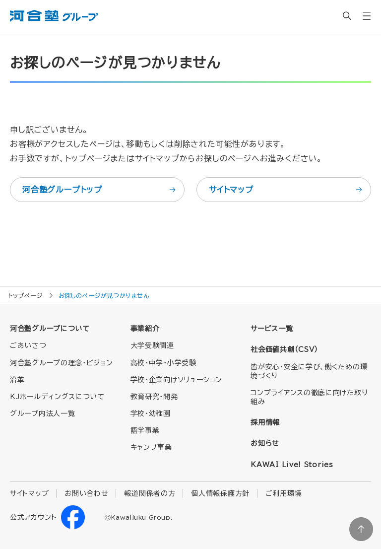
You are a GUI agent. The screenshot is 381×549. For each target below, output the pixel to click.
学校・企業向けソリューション (176, 379)
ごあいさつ (28, 345)
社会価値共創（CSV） (284, 349)
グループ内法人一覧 (42, 413)
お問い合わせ (86, 493)
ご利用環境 (283, 493)
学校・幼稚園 (150, 413)
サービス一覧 (272, 328)
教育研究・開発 (154, 396)
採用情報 (265, 422)
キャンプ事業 (151, 447)
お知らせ (265, 443)
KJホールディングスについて (57, 396)
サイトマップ (286, 190)
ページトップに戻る (361, 529)
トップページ (25, 295)
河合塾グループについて (50, 328)
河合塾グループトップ (99, 190)
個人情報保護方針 (220, 493)
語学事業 (145, 430)
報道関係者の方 (149, 493)
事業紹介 (145, 328)
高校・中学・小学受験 (163, 362)
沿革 (17, 379)
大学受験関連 (152, 345)
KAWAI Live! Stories (292, 464)
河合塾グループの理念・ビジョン (61, 362)
